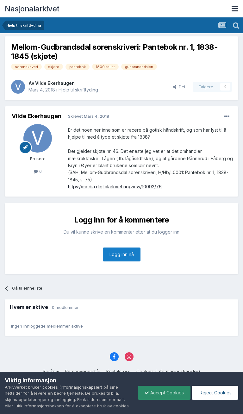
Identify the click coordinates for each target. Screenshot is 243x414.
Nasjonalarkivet (32, 8)
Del (179, 86)
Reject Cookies (215, 389)
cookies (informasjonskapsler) (72, 380)
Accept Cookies (164, 389)
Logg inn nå (121, 254)
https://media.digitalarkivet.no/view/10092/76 (115, 186)
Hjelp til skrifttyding (78, 89)
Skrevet (88, 116)
